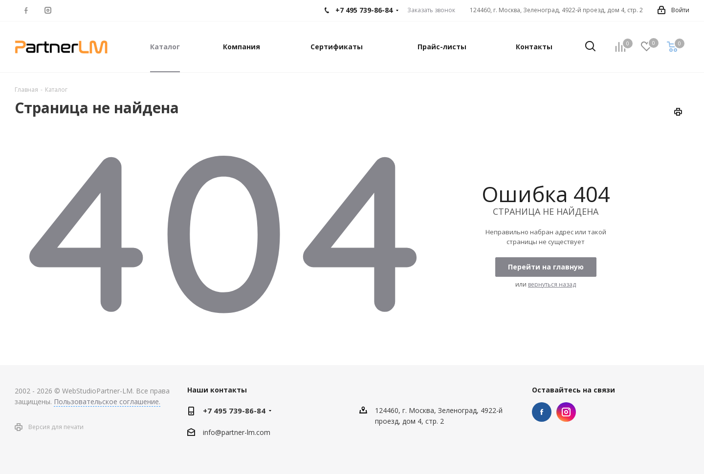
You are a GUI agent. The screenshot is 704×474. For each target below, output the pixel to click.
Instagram (566, 412)
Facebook (541, 412)
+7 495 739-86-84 (234, 410)
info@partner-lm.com (236, 432)
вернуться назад (552, 284)
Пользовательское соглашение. (107, 401)
